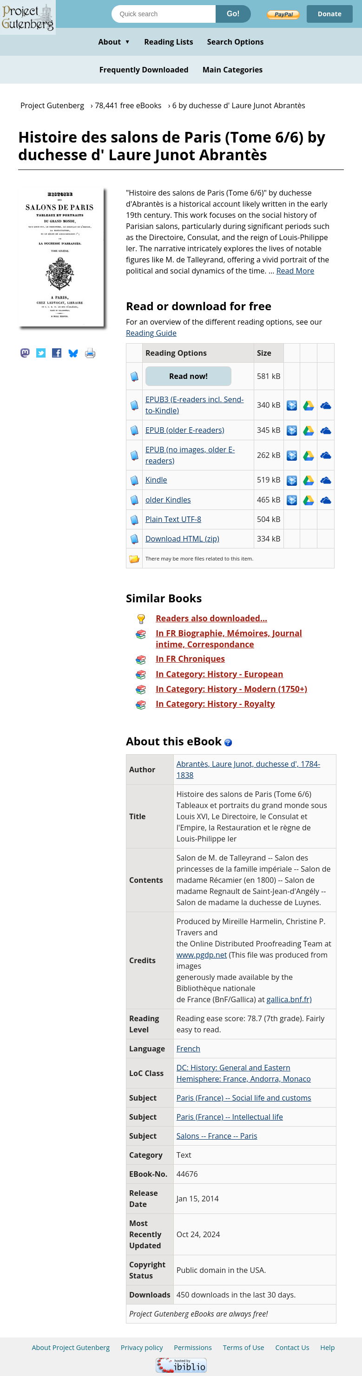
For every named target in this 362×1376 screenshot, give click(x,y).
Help (327, 1347)
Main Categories (233, 70)
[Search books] (164, 14)
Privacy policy (142, 1347)
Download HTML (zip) (182, 539)
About (114, 41)
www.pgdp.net (202, 955)
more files (192, 558)
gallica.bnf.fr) (289, 999)
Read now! (188, 376)
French (188, 1048)
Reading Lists (168, 42)
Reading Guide (151, 333)
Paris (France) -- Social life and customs (244, 1098)
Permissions (193, 1347)
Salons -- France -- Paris (217, 1136)
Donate (330, 13)
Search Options (235, 42)
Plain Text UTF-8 (173, 519)
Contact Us (292, 1347)
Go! (233, 14)
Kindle (156, 480)
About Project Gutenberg (71, 1347)
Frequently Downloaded (144, 70)
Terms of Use (243, 1347)
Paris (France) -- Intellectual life (230, 1117)
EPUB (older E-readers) (184, 430)
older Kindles (168, 500)
